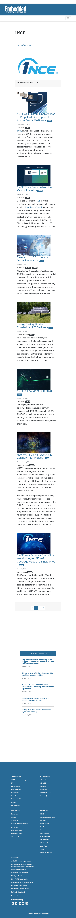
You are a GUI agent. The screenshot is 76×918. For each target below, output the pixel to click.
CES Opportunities (17, 876)
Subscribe (14, 820)
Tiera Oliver (22, 572)
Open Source (15, 786)
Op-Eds (42, 826)
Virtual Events (44, 843)
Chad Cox (21, 127)
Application (45, 776)
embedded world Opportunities (21, 861)
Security (14, 796)
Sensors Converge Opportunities (22, 882)
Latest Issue (15, 814)
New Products (44, 839)
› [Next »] (43, 608)
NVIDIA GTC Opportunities (19, 879)
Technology (16, 776)
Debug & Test (15, 805)
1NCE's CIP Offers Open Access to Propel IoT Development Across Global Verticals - (36, 117)
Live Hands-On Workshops (20, 888)
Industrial (43, 783)
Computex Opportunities (19, 869)
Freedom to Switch (33, 207)
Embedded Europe (17, 833)
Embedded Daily (16, 830)
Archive (13, 817)
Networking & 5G (45, 792)
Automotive (43, 780)
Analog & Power (16, 789)
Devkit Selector (45, 836)
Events (42, 849)
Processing (14, 792)
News (41, 830)
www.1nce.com (25, 45)
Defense (43, 796)
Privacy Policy (17, 899)
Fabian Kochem (23, 335)
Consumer (43, 786)
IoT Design (14, 827)
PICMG (42, 814)
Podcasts (43, 820)
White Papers (44, 846)
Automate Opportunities (19, 885)
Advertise (15, 857)
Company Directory (46, 852)
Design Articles (44, 823)
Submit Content (18, 892)
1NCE (19, 131)
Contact (14, 896)
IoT (12, 783)
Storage (13, 802)
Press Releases (44, 833)
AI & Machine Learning (18, 780)
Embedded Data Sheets (47, 817)
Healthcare (43, 789)
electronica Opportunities (19, 872)
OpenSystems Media (40, 913)
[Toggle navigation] (68, 18)
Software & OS (16, 799)
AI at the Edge (15, 837)
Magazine (15, 810)
